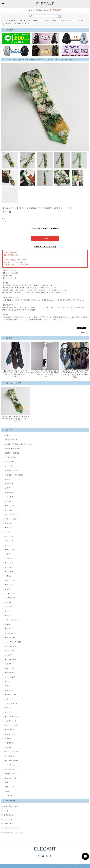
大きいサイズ (80, 20)
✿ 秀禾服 (8, 747)
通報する (83, 332)
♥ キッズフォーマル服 (11, 751)
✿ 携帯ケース (10, 672)
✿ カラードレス (10, 734)
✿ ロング (8, 615)
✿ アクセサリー (10, 659)
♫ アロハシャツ (9, 786)
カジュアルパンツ (67, 20)
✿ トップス (9, 497)
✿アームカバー (10, 694)
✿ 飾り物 (8, 523)
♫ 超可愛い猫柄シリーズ (12, 448)
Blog (6, 810)
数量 (3, 219)
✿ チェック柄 (10, 637)
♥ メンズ (6, 532)
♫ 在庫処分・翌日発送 (11, 453)
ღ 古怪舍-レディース (12, 470)
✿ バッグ (8, 655)
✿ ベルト (8, 681)
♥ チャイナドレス (10, 606)
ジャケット (37, 20)
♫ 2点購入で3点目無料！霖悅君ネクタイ (17, 444)
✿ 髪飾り (8, 663)
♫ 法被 (6, 782)
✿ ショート (9, 611)
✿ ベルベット (10, 633)
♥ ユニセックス (9, 593)
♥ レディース (8, 558)
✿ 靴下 (7, 685)
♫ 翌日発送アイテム (10, 439)
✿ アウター (9, 545)
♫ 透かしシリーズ (10, 778)
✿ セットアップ (10, 505)
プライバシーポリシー (12, 828)
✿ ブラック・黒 (10, 721)
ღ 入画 (7, 488)
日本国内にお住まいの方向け (45, 246)
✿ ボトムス (9, 510)
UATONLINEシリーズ (22, 24)
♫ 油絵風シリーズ (10, 773)
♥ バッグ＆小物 (9, 650)
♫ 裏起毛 (7, 791)
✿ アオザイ (9, 743)
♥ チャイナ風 (8, 466)
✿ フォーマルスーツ (12, 760)
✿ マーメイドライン (12, 620)
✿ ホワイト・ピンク (12, 716)
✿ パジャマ (9, 527)
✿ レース (8, 628)
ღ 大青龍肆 (9, 483)
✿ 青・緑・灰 (10, 729)
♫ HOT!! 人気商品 (10, 457)
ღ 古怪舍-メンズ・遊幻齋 (14, 475)
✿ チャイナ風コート (12, 514)
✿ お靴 (7, 554)
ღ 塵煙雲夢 (9, 492)
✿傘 (6, 699)
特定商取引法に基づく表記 (13, 832)
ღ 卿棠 (7, 479)
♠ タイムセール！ (9, 795)
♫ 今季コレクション (10, 435)
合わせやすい (7, 24)
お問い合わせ (9, 815)
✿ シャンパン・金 (11, 725)
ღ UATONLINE (10, 598)
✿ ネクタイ (9, 690)
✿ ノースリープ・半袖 (13, 641)
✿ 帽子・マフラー (11, 668)
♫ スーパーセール (10, 461)
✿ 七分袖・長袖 (10, 646)
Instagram (8, 819)
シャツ (55, 20)
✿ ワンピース (10, 501)
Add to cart (45, 238)
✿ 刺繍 (7, 624)
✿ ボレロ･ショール (12, 765)
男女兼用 (47, 20)
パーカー (22, 20)
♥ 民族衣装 (7, 738)
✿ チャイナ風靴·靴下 (12, 518)
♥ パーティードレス (10, 703)
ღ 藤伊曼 (8, 602)
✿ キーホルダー (10, 677)
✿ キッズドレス (10, 756)
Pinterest (7, 824)
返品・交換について (11, 806)
